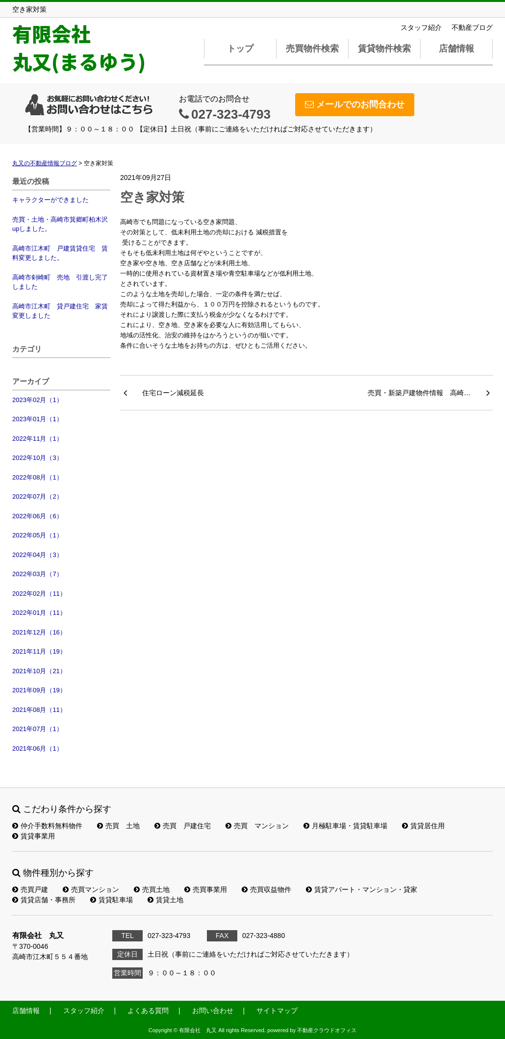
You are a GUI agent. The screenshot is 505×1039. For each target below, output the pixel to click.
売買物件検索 (312, 48)
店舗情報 (456, 48)
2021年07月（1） (37, 729)
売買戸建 (30, 889)
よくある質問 (148, 1010)
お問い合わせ (212, 1010)
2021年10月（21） (39, 671)
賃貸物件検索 (384, 48)
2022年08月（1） (37, 477)
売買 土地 (118, 826)
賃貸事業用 (33, 836)
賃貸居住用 (423, 826)
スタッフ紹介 (421, 27)
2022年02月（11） (39, 593)
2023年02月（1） (37, 400)
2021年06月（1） (37, 748)
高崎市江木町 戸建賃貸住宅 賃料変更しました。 (60, 253)
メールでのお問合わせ (354, 104)
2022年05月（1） (37, 535)
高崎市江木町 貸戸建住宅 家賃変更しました (60, 311)
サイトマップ (277, 1010)
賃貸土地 (165, 900)
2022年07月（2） (37, 496)
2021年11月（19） (39, 651)
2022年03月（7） (37, 574)
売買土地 (152, 889)
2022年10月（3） (37, 457)
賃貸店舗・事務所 (44, 900)
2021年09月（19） (39, 690)
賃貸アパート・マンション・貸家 (361, 889)
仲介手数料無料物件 (47, 826)
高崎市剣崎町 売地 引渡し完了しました (60, 282)
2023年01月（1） (37, 419)
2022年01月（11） (39, 612)
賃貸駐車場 (111, 900)
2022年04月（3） (37, 554)
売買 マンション (257, 826)
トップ (240, 48)
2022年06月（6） (37, 516)
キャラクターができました (50, 199)
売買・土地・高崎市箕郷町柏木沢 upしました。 (61, 224)
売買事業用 (205, 889)
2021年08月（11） (39, 709)
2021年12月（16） (39, 632)
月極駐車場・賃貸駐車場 (345, 826)
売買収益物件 (266, 889)
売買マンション (91, 889)
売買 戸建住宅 (182, 826)
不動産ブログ (472, 27)
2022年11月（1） (37, 438)
